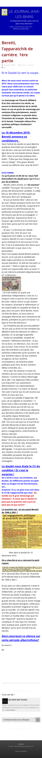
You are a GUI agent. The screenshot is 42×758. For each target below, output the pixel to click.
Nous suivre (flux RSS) (21, 29)
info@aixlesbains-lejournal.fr (23, 27)
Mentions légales (21, 751)
